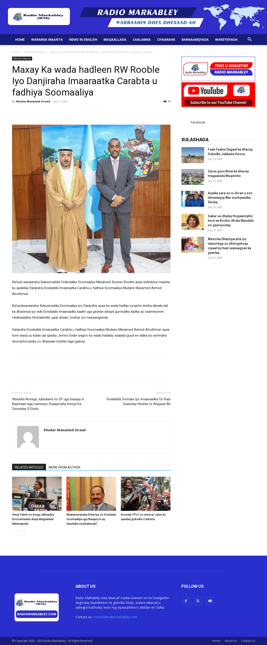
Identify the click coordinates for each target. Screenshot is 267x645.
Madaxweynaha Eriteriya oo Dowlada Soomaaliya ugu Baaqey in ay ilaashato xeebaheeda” (91, 519)
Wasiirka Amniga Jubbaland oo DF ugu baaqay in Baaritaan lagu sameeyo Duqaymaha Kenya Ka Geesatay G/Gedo (48, 404)
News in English (83, 39)
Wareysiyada (226, 39)
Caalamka (142, 39)
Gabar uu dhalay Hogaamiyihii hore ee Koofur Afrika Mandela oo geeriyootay (231, 220)
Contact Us (248, 641)
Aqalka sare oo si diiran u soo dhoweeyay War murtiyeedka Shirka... (230, 197)
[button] (249, 40)
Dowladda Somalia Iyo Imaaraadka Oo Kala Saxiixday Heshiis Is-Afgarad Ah (138, 401)
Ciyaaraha (166, 39)
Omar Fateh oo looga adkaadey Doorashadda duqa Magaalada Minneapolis (33, 519)
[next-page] (22, 533)
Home (20, 39)
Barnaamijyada (195, 39)
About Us (231, 641)
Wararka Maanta (47, 39)
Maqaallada (115, 39)
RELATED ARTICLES (29, 467)
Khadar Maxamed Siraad (33, 101)
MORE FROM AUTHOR (64, 467)
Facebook (198, 122)
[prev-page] (15, 533)
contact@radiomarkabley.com (115, 617)
